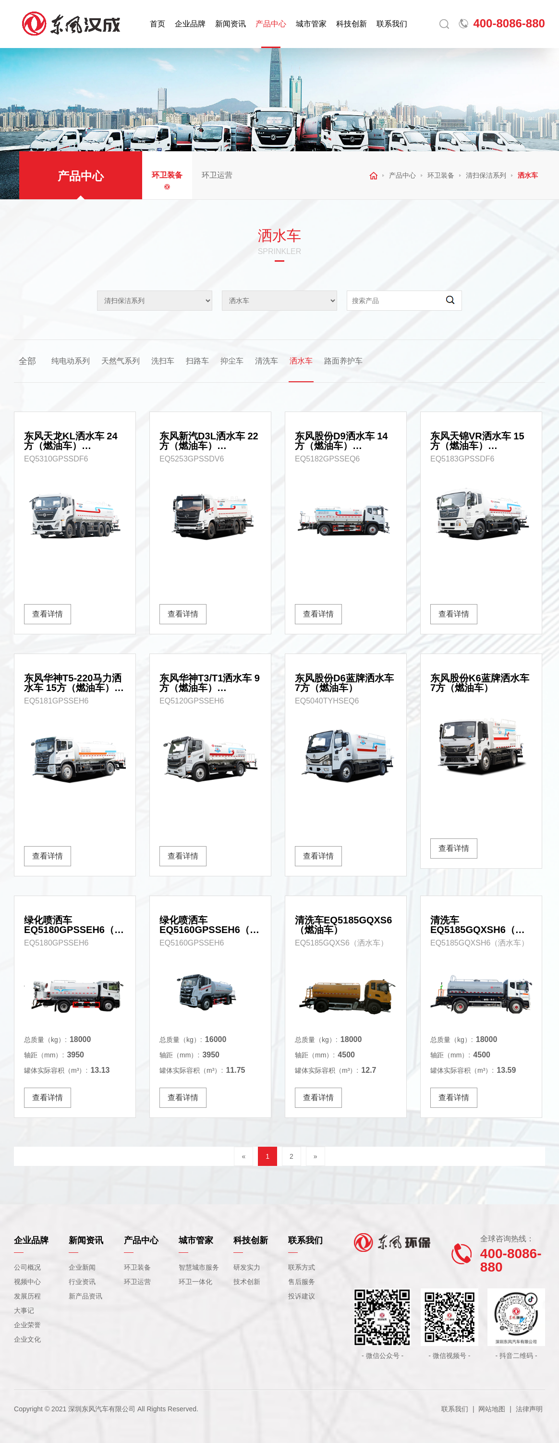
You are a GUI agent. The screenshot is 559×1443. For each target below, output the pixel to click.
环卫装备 (167, 175)
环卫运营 (217, 175)
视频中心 (27, 1281)
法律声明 (529, 1409)
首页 (157, 24)
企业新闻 (82, 1267)
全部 (27, 361)
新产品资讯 (85, 1296)
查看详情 (47, 614)
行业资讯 (82, 1281)
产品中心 (270, 24)
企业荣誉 (27, 1325)
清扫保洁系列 (486, 175)
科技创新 (351, 24)
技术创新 (246, 1281)
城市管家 (311, 24)
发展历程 (27, 1296)
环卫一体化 (195, 1281)
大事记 (24, 1310)
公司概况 (27, 1267)
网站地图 (491, 1409)
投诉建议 (301, 1296)
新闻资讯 (230, 24)
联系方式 (301, 1267)
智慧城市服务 (199, 1267)
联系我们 (392, 24)
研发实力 (246, 1267)
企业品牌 (190, 24)
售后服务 (301, 1281)
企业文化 (27, 1339)
